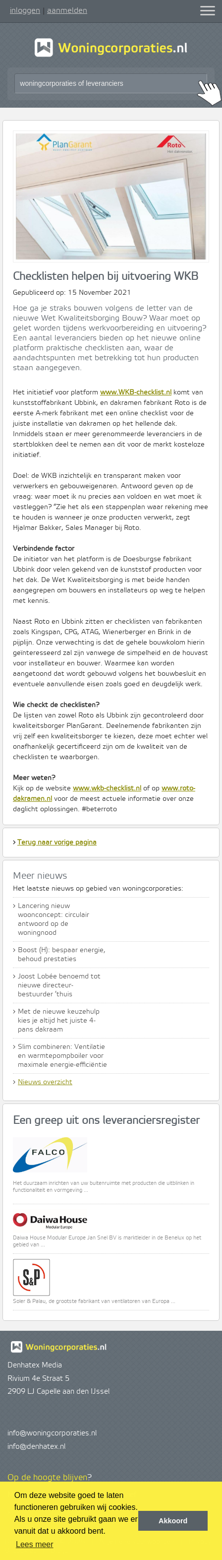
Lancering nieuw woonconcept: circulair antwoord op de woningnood (53, 919)
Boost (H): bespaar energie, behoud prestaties (62, 955)
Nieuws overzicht (45, 1082)
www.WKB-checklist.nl (135, 392)
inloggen (25, 10)
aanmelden (67, 10)
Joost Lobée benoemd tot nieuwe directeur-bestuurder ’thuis (59, 985)
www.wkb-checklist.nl (107, 788)
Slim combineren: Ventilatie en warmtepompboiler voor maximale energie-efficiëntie (62, 1055)
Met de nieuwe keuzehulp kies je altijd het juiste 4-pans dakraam (59, 1020)
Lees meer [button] (35, 1544)
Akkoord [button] (173, 1521)
